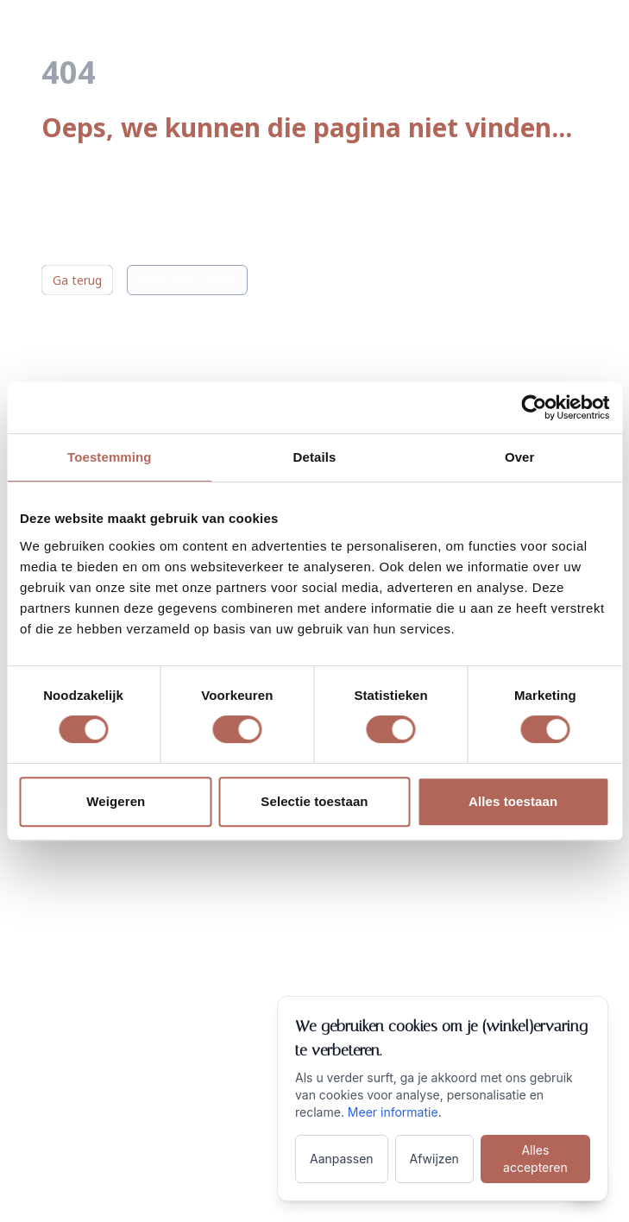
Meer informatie (393, 1112)
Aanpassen (342, 1158)
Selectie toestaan (314, 801)
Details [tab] (315, 457)
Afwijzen (434, 1158)
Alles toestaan (513, 801)
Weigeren (115, 801)
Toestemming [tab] (109, 457)
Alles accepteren (535, 1159)
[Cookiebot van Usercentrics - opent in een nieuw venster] (533, 407)
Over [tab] (520, 457)
